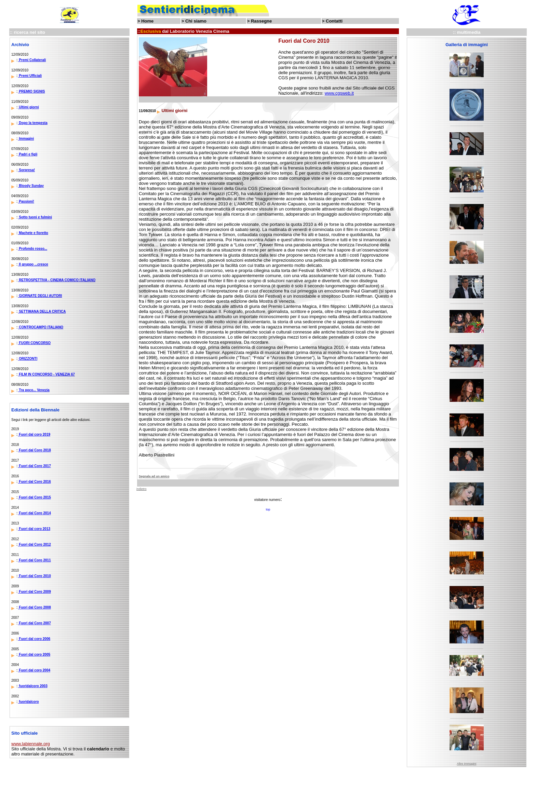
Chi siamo (195, 21)
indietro (141, 489)
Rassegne (261, 21)
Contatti (334, 21)
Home (147, 21)
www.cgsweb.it (339, 93)
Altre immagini (466, 763)
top (268, 509)
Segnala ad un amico (154, 476)
